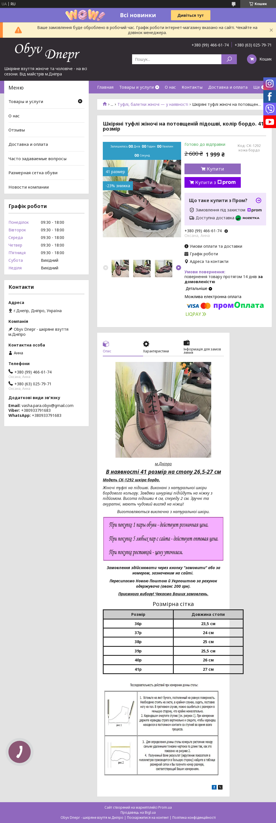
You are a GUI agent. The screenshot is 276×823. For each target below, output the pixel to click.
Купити (215, 169)
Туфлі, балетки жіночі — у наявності (152, 104)
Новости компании (28, 187)
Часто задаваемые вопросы (37, 158)
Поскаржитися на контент (148, 817)
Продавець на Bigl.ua (138, 812)
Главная (105, 87)
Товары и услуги (136, 87)
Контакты (192, 87)
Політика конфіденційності (194, 817)
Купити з (215, 182)
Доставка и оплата (228, 87)
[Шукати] (229, 59)
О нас (170, 87)
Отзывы (16, 130)
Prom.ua (165, 807)
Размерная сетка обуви (32, 172)
